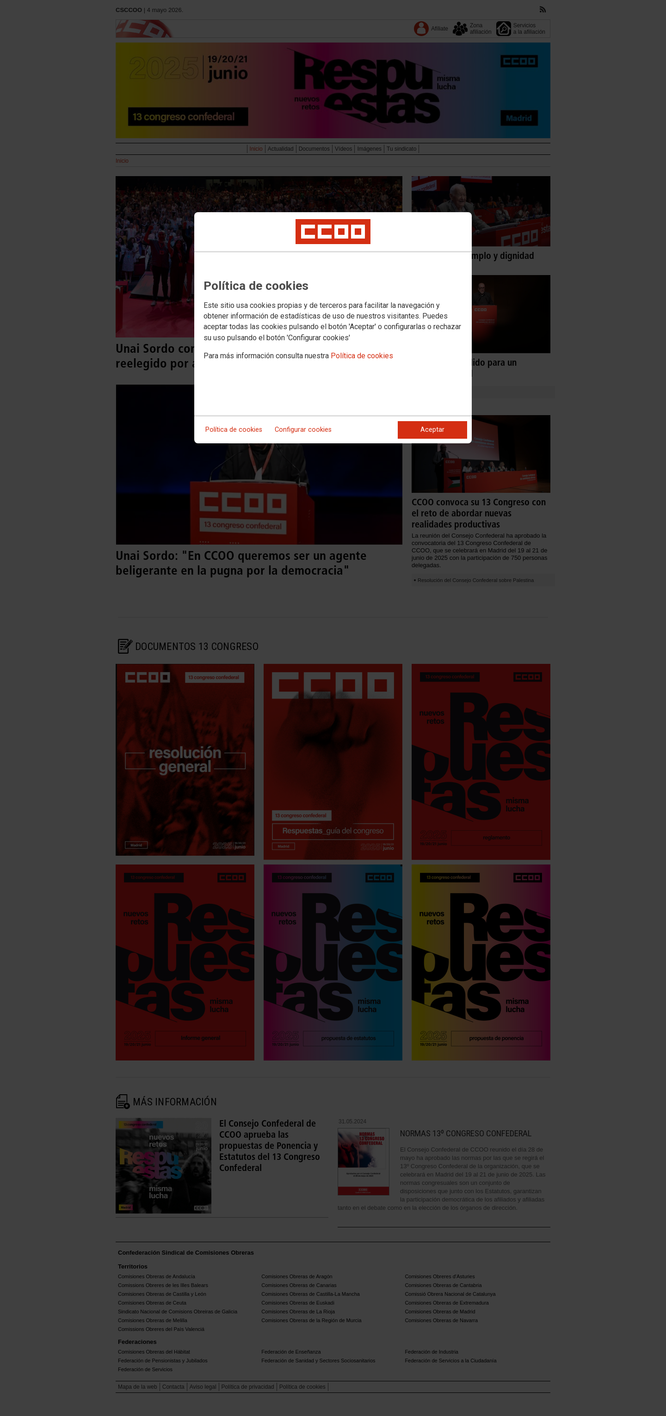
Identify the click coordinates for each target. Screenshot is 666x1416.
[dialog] (333, 327)
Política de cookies (362, 355)
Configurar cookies (303, 430)
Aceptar (432, 430)
